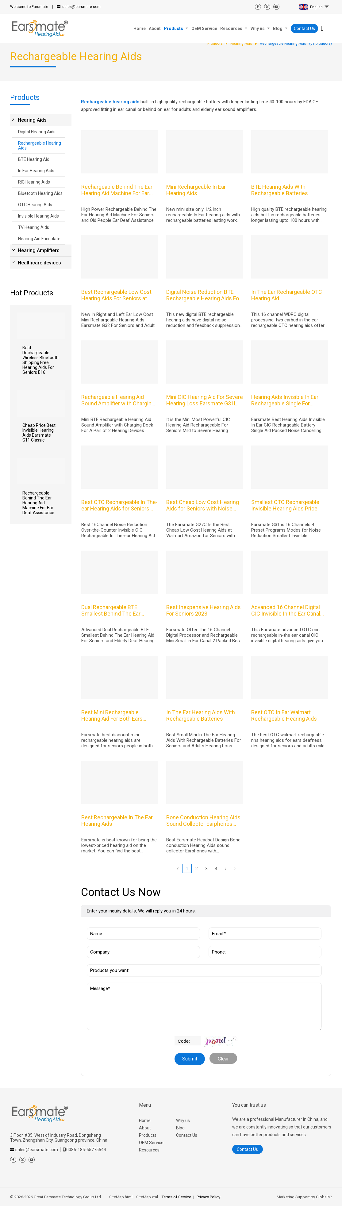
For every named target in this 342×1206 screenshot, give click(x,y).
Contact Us (304, 28)
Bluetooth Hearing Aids (40, 193)
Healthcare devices (39, 263)
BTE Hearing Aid (33, 159)
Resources (149, 1149)
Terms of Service (176, 1197)
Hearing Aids (32, 120)
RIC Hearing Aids (34, 182)
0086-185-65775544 (86, 1149)
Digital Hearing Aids (37, 131)
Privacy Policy (208, 1197)
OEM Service (151, 1142)
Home (145, 1120)
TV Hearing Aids (33, 227)
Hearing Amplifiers (39, 250)
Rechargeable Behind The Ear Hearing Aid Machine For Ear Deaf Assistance (38, 503)
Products (147, 1135)
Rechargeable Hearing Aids (39, 145)
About (145, 1127)
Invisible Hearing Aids (38, 216)
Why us (183, 1120)
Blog (180, 1127)
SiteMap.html (121, 1197)
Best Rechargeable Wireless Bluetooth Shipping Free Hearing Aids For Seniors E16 (40, 360)
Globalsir (324, 1197)
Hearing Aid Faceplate (39, 238)
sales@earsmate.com (81, 7)
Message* (204, 1006)
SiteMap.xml (147, 1197)
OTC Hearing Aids (35, 204)
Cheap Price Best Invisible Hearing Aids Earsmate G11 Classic (39, 432)
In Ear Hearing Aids (36, 170)
